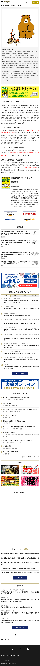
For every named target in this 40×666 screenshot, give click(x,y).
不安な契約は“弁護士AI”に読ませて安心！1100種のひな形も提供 (20, 553)
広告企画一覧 (5, 639)
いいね (34, 295)
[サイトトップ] (6, 2)
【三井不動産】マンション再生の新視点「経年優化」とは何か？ (18, 568)
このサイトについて (5, 660)
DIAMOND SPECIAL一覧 (8, 635)
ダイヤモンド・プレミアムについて (9, 663)
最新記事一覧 (20, 627)
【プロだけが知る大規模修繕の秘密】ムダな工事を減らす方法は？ (20, 572)
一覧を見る (20, 578)
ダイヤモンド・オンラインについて (10, 656)
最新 (5, 295)
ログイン (28, 2)
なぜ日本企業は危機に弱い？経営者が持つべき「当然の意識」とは (20, 558)
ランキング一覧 (20, 373)
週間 (24, 295)
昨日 (15, 295)
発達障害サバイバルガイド (22, 178)
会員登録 (35, 2)
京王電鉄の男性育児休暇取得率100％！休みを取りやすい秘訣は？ (20, 563)
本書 (19, 110)
